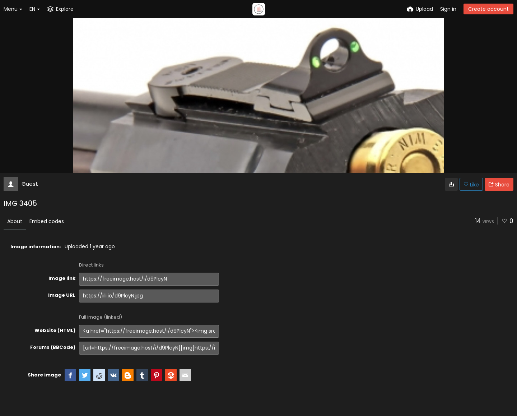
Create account (488, 9)
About (14, 221)
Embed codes (46, 221)
